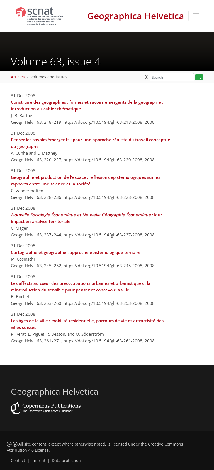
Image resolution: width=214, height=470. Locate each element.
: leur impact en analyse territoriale (86, 218)
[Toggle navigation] (195, 16)
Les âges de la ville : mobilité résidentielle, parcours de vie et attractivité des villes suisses (87, 324)
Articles (18, 77)
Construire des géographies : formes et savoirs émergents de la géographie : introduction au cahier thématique (87, 105)
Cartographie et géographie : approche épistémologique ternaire (76, 252)
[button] (147, 77)
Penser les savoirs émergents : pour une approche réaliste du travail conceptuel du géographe (91, 143)
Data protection (66, 460)
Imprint (38, 460)
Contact (18, 460)
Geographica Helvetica (135, 16)
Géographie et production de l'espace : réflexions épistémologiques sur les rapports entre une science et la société (85, 180)
